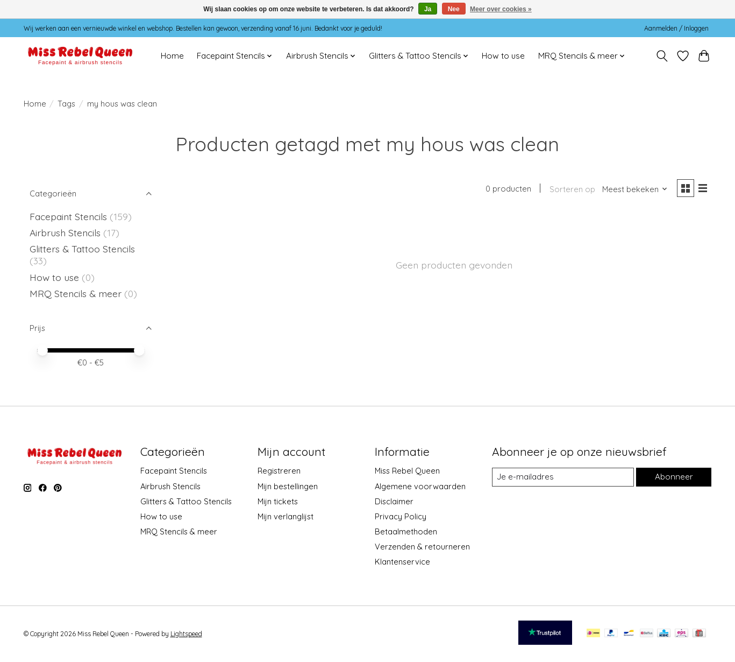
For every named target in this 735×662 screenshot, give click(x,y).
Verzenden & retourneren (422, 546)
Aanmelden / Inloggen (676, 28)
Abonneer (673, 477)
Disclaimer (394, 501)
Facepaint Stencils (70, 216)
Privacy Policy (400, 516)
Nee (454, 9)
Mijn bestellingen (288, 486)
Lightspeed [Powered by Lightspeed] (186, 634)
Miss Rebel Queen (407, 471)
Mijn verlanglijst (285, 516)
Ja (427, 9)
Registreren (279, 471)
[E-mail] (562, 477)
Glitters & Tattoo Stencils (82, 249)
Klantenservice (402, 562)
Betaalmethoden (406, 531)
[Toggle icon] (662, 56)
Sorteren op (570, 190)
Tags (66, 103)
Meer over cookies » (501, 9)
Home (172, 56)
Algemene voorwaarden (420, 486)
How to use (503, 56)
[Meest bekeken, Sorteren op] (633, 190)
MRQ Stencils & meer (76, 293)
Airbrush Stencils (65, 232)
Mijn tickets (278, 501)
